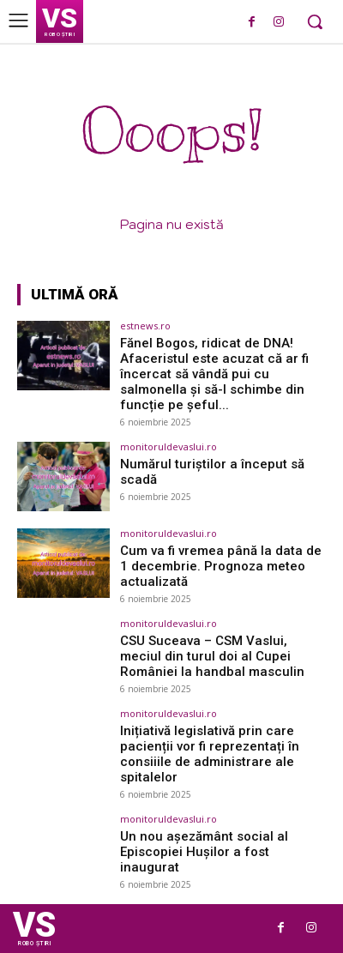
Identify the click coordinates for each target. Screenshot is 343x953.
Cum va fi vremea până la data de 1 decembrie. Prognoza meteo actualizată (221, 566)
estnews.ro (145, 325)
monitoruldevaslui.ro (168, 446)
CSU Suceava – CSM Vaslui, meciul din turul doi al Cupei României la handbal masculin (212, 656)
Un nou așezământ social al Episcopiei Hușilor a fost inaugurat (204, 852)
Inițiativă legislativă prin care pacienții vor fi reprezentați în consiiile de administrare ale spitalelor (209, 754)
